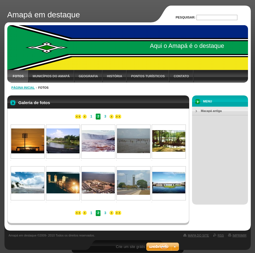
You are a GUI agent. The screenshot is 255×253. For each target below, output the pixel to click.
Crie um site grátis (130, 247)
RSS (221, 235)
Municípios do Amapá (51, 76)
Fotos (18, 76)
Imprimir (240, 235)
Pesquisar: (185, 17)
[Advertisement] (220, 156)
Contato (181, 76)
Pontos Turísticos (148, 76)
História (114, 76)
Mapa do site (198, 235)
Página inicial (23, 87)
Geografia (88, 76)
